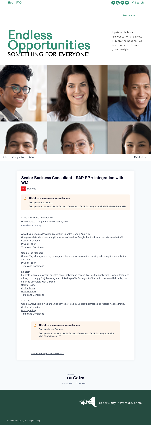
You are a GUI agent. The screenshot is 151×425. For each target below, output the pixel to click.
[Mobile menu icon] (141, 15)
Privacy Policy (28, 243)
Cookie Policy (28, 285)
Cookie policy (81, 383)
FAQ (19, 2)
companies (18, 157)
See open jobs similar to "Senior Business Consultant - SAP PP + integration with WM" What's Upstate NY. (77, 206)
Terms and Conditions (32, 247)
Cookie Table (28, 288)
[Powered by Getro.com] (75, 376)
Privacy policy (67, 383)
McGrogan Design (32, 421)
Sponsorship (129, 15)
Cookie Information (31, 240)
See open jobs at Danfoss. (41, 202)
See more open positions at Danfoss (47, 353)
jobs (5, 157)
